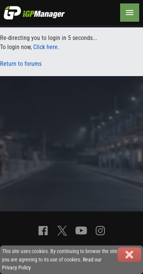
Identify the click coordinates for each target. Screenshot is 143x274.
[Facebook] (43, 231)
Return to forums (21, 63)
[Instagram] (100, 231)
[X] (62, 231)
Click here (45, 47)
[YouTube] (81, 231)
